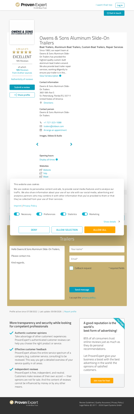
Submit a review (22, 87)
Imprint (22, 205)
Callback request (83, 268)
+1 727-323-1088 (52, 122)
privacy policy (88, 297)
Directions (48, 102)
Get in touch (114, 12)
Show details (105, 221)
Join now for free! (102, 380)
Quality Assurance (103, 402)
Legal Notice (84, 405)
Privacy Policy (35, 205)
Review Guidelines (86, 402)
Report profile (70, 311)
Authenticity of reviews (22, 79)
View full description (50, 75)
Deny (34, 230)
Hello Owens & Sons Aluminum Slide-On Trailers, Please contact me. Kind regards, (37, 273)
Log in (120, 5)
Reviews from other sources (22, 71)
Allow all (99, 230)
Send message (82, 289)
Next (71, 144)
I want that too (104, 5)
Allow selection (67, 230)
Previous (37, 144)
